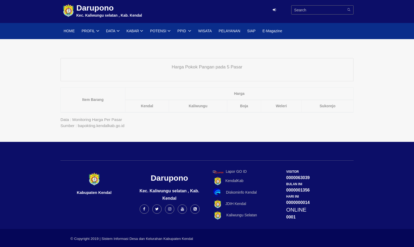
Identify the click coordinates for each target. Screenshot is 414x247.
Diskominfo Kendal (234, 192)
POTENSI (160, 31)
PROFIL (90, 31)
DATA (113, 31)
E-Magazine (272, 31)
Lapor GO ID (229, 172)
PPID (184, 31)
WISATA (205, 31)
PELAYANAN (229, 31)
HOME (69, 31)
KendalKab (227, 181)
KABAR (134, 31)
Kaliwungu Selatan (234, 215)
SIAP (251, 31)
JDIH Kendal (228, 204)
